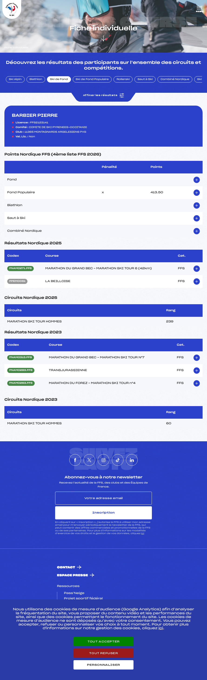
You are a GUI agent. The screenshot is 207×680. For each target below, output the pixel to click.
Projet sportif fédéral (83, 598)
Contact (66, 567)
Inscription (103, 512)
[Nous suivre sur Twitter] (89, 460)
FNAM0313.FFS (20, 357)
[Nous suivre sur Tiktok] (118, 460)
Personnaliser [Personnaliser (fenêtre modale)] (103, 664)
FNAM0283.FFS (20, 370)
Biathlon (36, 79)
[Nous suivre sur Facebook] (75, 460)
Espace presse (72, 575)
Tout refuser (103, 653)
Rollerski (123, 79)
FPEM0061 (17, 281)
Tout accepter (103, 641)
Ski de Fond (59, 79)
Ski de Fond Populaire (92, 79)
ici (142, 533)
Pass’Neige (74, 593)
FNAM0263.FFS (21, 383)
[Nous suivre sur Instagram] (103, 460)
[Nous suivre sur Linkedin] (132, 460)
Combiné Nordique (174, 79)
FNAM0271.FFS (20, 268)
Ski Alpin (15, 79)
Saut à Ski (145, 79)
